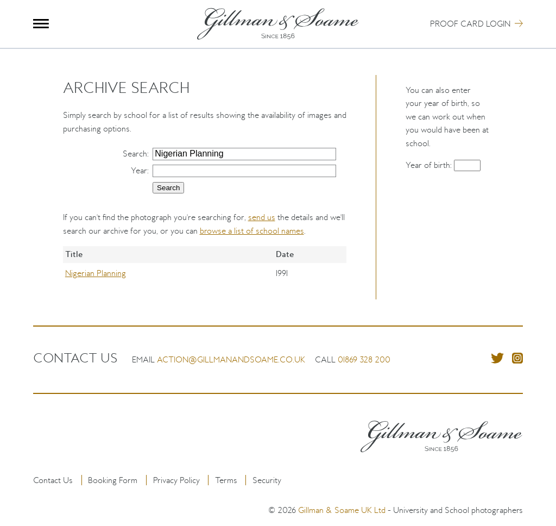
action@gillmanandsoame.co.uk (231, 359)
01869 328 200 (364, 359)
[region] (205, 272)
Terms (226, 480)
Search (135, 153)
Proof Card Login (470, 23)
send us (261, 217)
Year (139, 170)
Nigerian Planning (95, 273)
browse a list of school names (252, 231)
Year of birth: (430, 165)
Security (266, 480)
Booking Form (112, 480)
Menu (41, 23)
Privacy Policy (176, 480)
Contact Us (53, 480)
